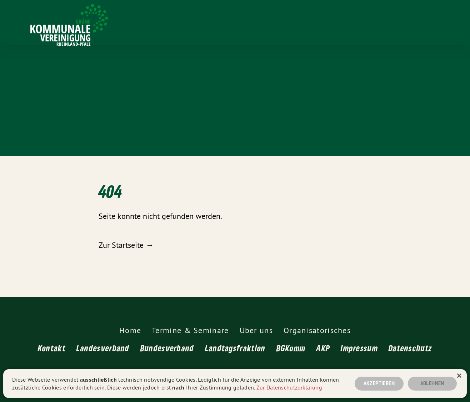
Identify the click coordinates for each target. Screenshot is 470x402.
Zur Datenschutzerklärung (289, 387)
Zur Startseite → (126, 245)
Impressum (359, 348)
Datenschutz (410, 348)
